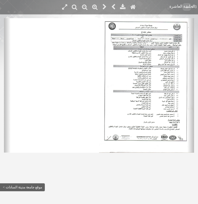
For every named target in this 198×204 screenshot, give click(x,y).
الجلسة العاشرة (182, 6)
